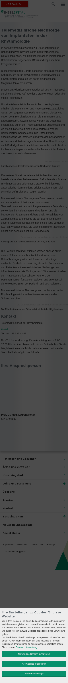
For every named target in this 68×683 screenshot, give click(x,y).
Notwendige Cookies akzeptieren (34, 654)
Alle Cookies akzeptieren (34, 664)
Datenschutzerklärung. (27, 647)
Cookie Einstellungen (34, 673)
